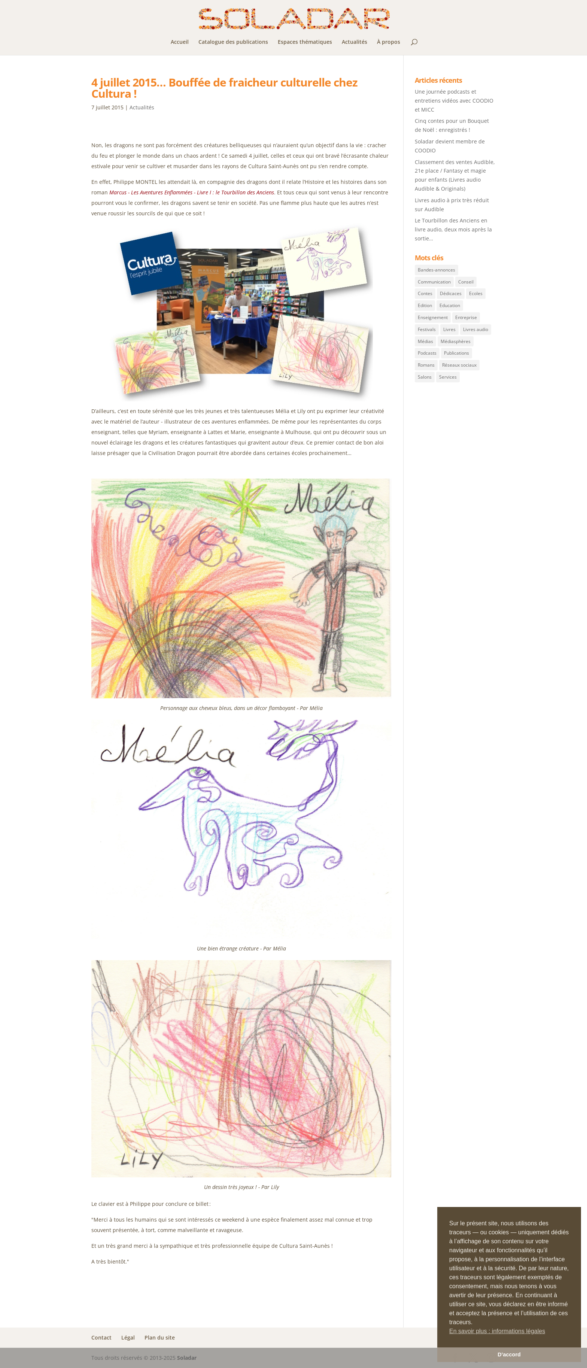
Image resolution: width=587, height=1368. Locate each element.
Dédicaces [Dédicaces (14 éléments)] (451, 293)
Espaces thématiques (305, 42)
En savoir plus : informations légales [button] (497, 1331)
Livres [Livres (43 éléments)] (449, 329)
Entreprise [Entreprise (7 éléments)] (466, 317)
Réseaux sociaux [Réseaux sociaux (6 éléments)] (459, 365)
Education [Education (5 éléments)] (450, 305)
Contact (101, 1337)
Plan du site (160, 1337)
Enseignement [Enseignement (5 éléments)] (433, 317)
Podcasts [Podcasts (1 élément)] (427, 353)
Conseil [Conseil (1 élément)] (466, 282)
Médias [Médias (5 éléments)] (425, 341)
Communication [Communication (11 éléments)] (434, 282)
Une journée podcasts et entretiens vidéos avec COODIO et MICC (454, 100)
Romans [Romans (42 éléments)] (426, 365)
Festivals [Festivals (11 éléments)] (427, 329)
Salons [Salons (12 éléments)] (425, 377)
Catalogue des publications (233, 42)
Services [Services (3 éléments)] (448, 377)
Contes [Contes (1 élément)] (425, 293)
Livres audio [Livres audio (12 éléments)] (475, 329)
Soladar (187, 1357)
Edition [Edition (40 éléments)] (425, 305)
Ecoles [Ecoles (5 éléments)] (476, 293)
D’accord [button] (509, 1355)
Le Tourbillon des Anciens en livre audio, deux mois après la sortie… (453, 229)
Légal (128, 1337)
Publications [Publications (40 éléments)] (456, 353)
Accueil (180, 42)
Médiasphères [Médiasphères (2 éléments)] (456, 341)
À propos (388, 42)
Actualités (354, 42)
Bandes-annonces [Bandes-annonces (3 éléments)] (436, 270)
